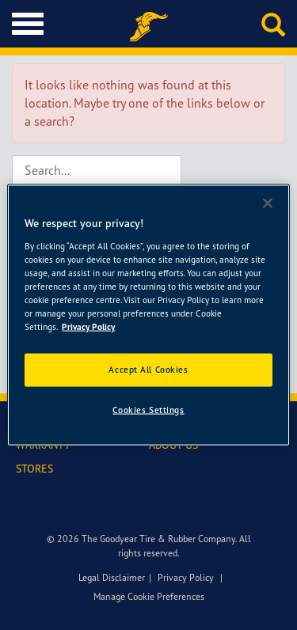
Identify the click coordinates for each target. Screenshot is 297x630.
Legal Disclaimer (111, 577)
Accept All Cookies (148, 369)
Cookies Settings (148, 410)
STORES (34, 468)
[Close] (267, 203)
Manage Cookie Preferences (148, 596)
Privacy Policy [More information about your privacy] (88, 326)
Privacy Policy (186, 577)
